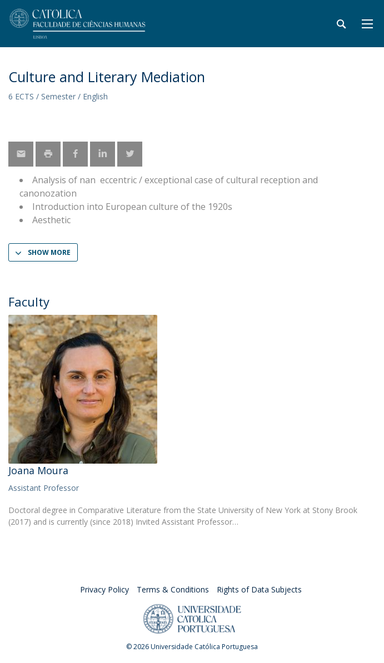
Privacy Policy (104, 589)
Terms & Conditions (173, 589)
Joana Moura (38, 470)
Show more (49, 252)
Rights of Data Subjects (259, 589)
